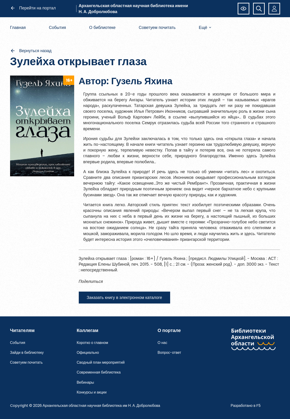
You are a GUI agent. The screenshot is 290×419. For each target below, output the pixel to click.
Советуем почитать (157, 27)
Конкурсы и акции (92, 392)
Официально (88, 352)
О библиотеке (102, 27)
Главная (18, 27)
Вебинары (85, 382)
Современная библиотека (99, 372)
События (57, 27)
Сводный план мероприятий (101, 362)
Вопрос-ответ (169, 352)
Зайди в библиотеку (27, 352)
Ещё (205, 27)
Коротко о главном (92, 342)
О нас (162, 342)
